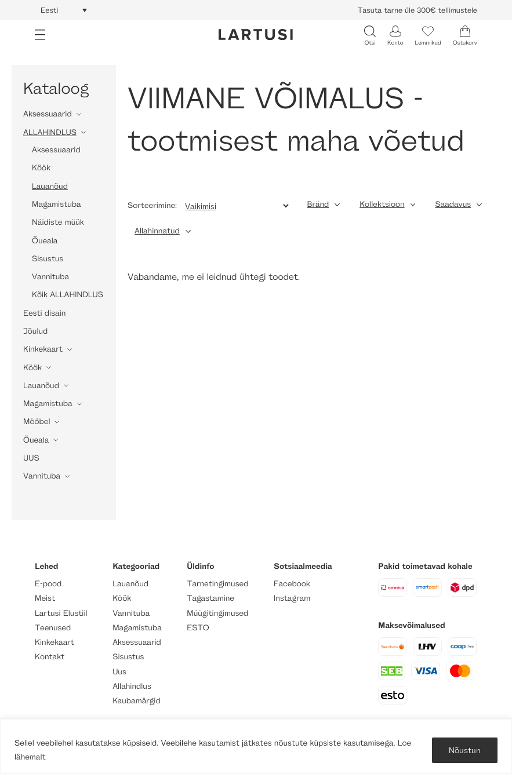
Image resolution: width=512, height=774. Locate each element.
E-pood (48, 584)
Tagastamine (210, 598)
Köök (41, 168)
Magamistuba (56, 204)
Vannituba (50, 277)
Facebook (292, 584)
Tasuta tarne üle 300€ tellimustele (417, 9)
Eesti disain (44, 313)
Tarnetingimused (217, 584)
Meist (45, 598)
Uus (119, 672)
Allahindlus (131, 686)
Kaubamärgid (136, 701)
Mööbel (36, 421)
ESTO (198, 628)
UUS (31, 458)
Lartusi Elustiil (61, 613)
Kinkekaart (43, 349)
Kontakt (49, 657)
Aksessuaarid (47, 114)
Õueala (44, 241)
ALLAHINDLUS (50, 132)
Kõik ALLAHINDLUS (67, 295)
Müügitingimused (217, 613)
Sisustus (47, 259)
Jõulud (35, 331)
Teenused (53, 628)
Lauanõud (50, 186)
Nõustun (465, 750)
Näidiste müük (58, 222)
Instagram (292, 598)
